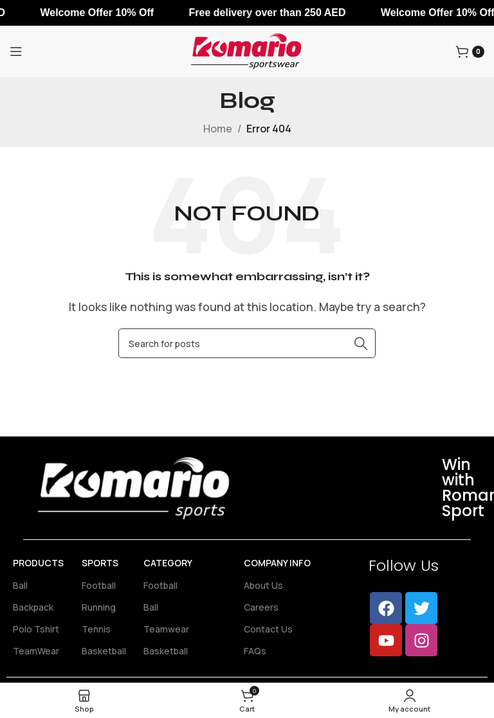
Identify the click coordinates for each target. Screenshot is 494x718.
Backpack (33, 607)
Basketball (104, 651)
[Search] (247, 343)
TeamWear (36, 651)
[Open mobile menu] (16, 51)
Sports (100, 563)
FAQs (255, 651)
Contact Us (268, 629)
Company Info (277, 563)
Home (217, 128)
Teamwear (166, 629)
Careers (261, 607)
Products (38, 563)
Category (167, 563)
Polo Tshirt (36, 629)
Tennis (96, 629)
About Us (263, 585)
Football (99, 585)
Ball (20, 585)
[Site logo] (247, 50)
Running (99, 607)
